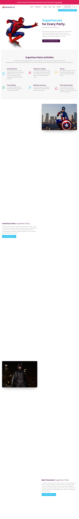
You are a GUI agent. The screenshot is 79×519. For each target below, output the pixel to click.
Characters (38, 7)
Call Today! (67, 10)
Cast (54, 7)
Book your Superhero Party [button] (51, 40)
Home (31, 7)
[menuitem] (32, 7)
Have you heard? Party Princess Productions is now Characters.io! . (39, 2)
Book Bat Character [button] (49, 494)
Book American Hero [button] (9, 236)
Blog (50, 7)
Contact (59, 7)
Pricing (45, 7)
